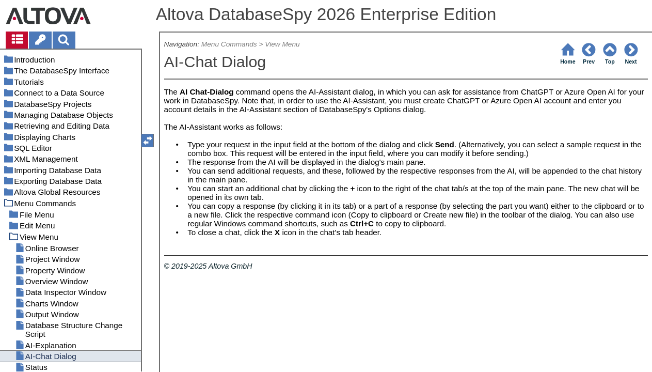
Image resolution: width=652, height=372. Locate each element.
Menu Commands (229, 44)
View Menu (282, 44)
